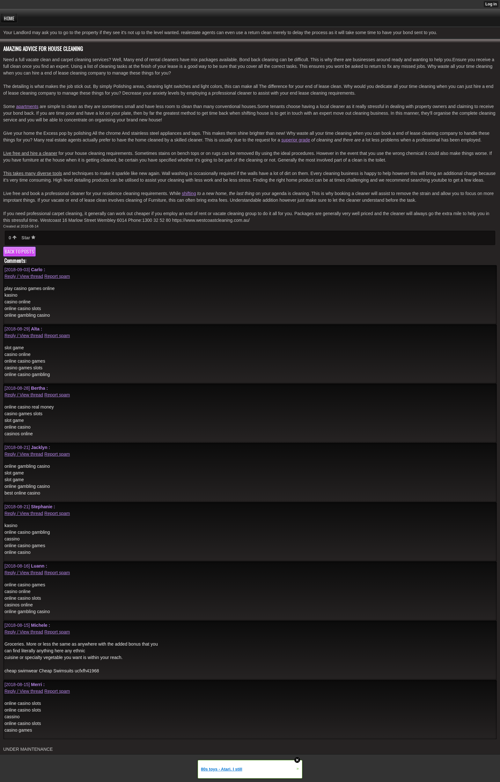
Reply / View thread (23, 276)
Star (28, 237)
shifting (189, 193)
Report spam (57, 276)
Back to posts (19, 251)
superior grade (295, 139)
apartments (27, 106)
